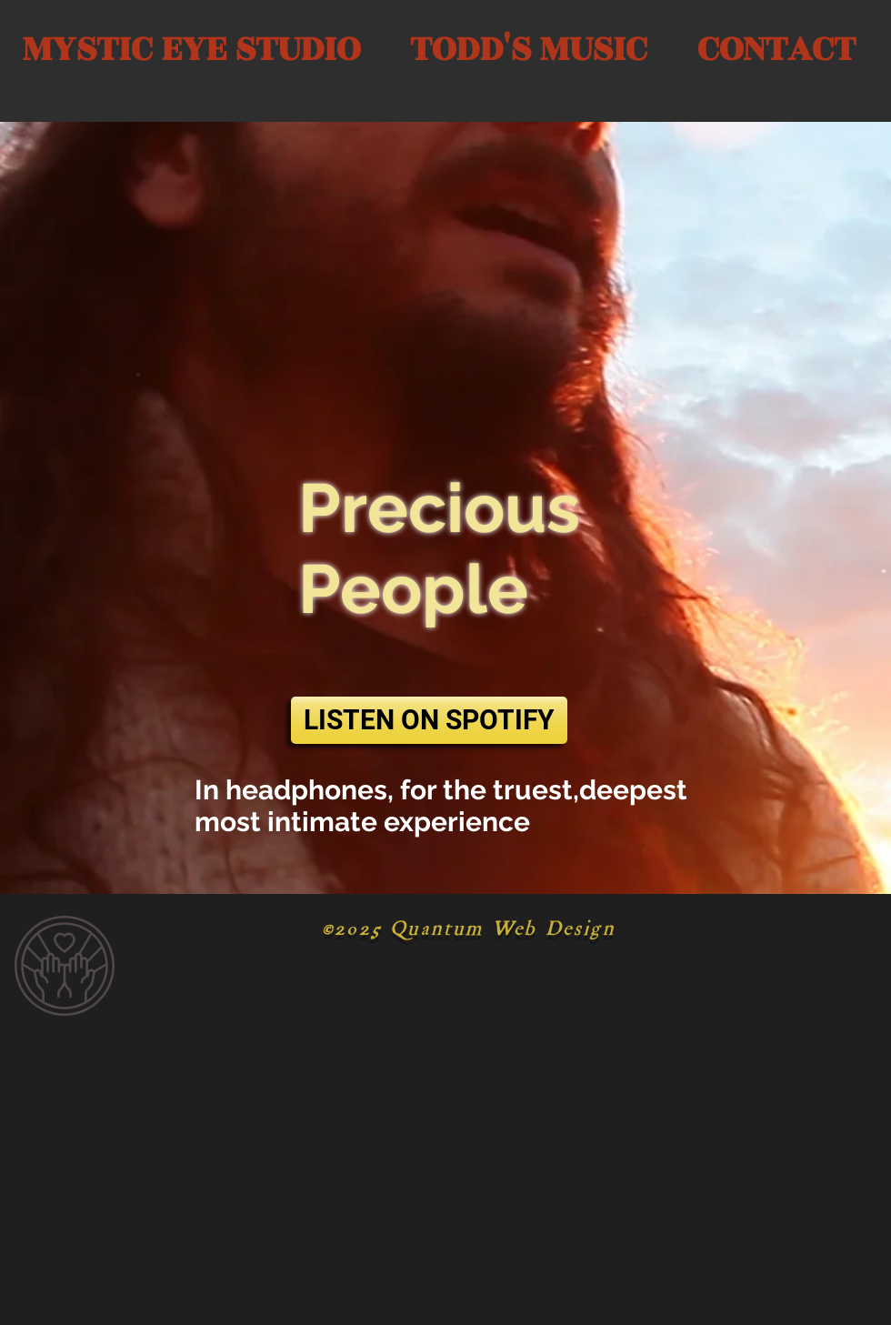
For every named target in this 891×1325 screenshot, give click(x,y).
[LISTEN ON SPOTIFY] (429, 720)
